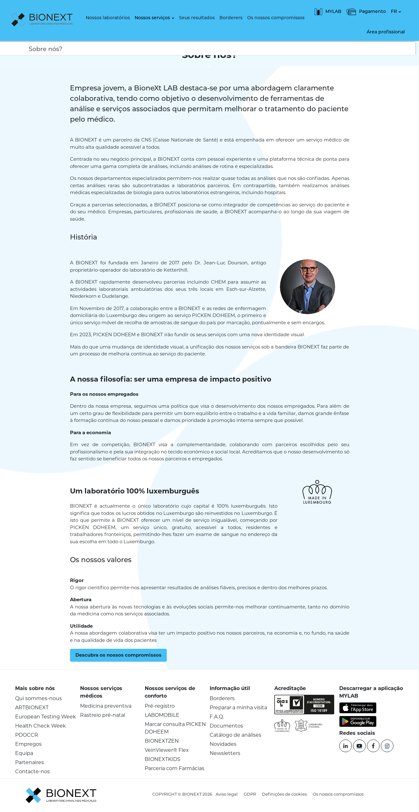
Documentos (226, 726)
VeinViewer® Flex (167, 750)
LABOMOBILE (162, 715)
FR (394, 11)
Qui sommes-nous (38, 698)
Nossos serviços (152, 18)
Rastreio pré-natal (102, 715)
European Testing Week (45, 717)
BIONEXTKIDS (162, 759)
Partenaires (29, 762)
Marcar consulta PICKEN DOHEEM (175, 728)
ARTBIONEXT (32, 708)
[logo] (43, 20)
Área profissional (386, 32)
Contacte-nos (32, 772)
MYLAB (328, 11)
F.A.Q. (217, 717)
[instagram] (387, 746)
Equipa (24, 753)
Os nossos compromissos (276, 18)
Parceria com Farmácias (174, 768)
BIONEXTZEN (162, 741)
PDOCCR (26, 735)
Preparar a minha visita (238, 708)
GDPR (250, 794)
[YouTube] (359, 746)
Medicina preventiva (105, 706)
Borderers (230, 18)
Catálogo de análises (235, 735)
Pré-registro (160, 706)
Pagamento (366, 11)
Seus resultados (197, 18)
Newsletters (225, 753)
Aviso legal (227, 794)
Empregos (28, 744)
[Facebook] (373, 746)
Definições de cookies (284, 794)
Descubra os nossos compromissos (118, 655)
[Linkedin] (345, 746)
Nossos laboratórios (108, 18)
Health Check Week (40, 726)
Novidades (223, 744)
